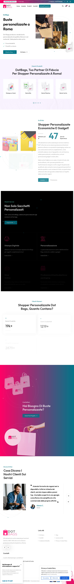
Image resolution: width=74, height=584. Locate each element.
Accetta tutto (65, 578)
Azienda (23, 6)
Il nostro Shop (9, 52)
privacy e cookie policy (51, 574)
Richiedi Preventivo (45, 6)
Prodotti (29, 6)
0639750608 (58, 1)
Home (18, 6)
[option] (31, 497)
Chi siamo (23, 52)
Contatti (35, 6)
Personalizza (46, 578)
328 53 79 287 (7, 581)
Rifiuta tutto (55, 578)
